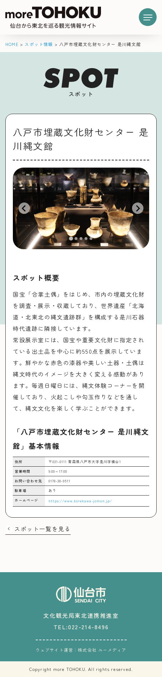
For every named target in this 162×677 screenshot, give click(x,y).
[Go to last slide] (24, 208)
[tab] (71, 238)
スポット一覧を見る (42, 528)
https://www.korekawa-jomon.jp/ (80, 500)
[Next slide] (137, 208)
